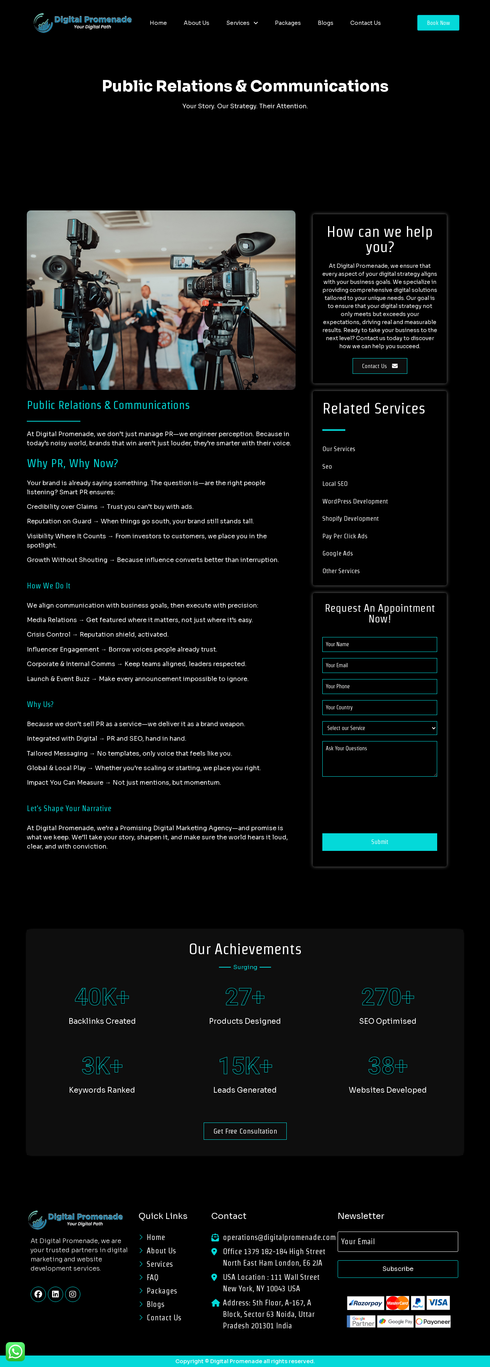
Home (158, 23)
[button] (242, 23)
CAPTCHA (337, 789)
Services (242, 23)
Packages (288, 23)
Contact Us (365, 23)
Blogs (325, 23)
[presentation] (380, 810)
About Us (196, 23)
